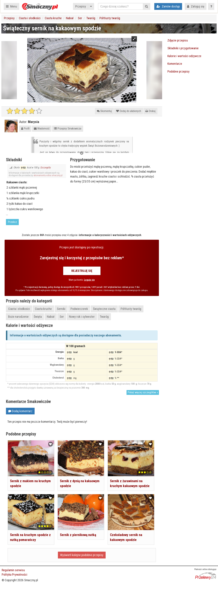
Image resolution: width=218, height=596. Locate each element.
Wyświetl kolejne (81, 555)
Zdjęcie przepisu (177, 40)
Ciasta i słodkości (30, 18)
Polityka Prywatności (14, 574)
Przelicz (12, 222)
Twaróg (90, 18)
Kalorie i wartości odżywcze (184, 56)
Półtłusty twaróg (109, 18)
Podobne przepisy (178, 71)
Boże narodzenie (18, 316)
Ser (80, 18)
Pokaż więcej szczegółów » (143, 392)
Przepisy (80, 6)
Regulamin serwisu (13, 570)
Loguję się (89, 279)
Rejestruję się (81, 271)
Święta (38, 316)
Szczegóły (45, 167)
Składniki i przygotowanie (183, 48)
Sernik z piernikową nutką (78, 535)
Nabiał (70, 18)
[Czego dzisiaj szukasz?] (120, 6)
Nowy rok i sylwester (82, 316)
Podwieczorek (79, 309)
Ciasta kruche (53, 18)
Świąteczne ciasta (104, 309)
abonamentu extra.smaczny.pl (48, 175)
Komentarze (174, 63)
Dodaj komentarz (20, 411)
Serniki (61, 309)
